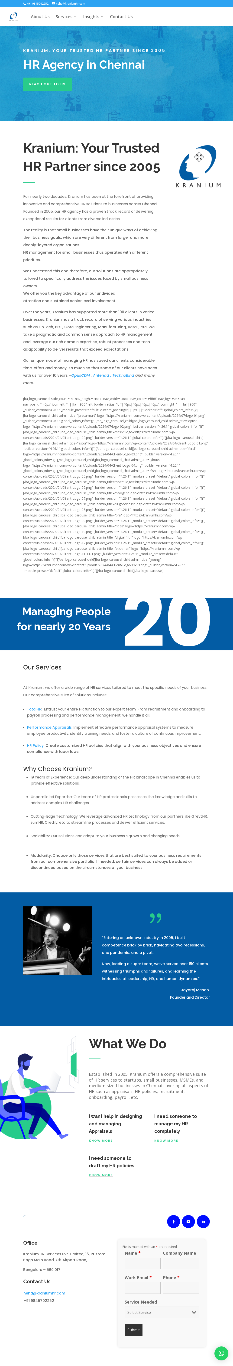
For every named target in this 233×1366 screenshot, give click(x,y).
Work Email (138, 1277)
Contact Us (121, 17)
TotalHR (34, 709)
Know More (101, 1140)
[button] (221, 1353)
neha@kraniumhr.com (44, 1293)
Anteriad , (103, 375)
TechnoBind (124, 375)
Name (133, 1253)
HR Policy (35, 745)
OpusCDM (81, 375)
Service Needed (141, 1302)
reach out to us (47, 84)
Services (64, 17)
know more (101, 1175)
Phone (171, 1277)
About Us (40, 17)
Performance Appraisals (49, 727)
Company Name (179, 1253)
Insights (91, 17)
